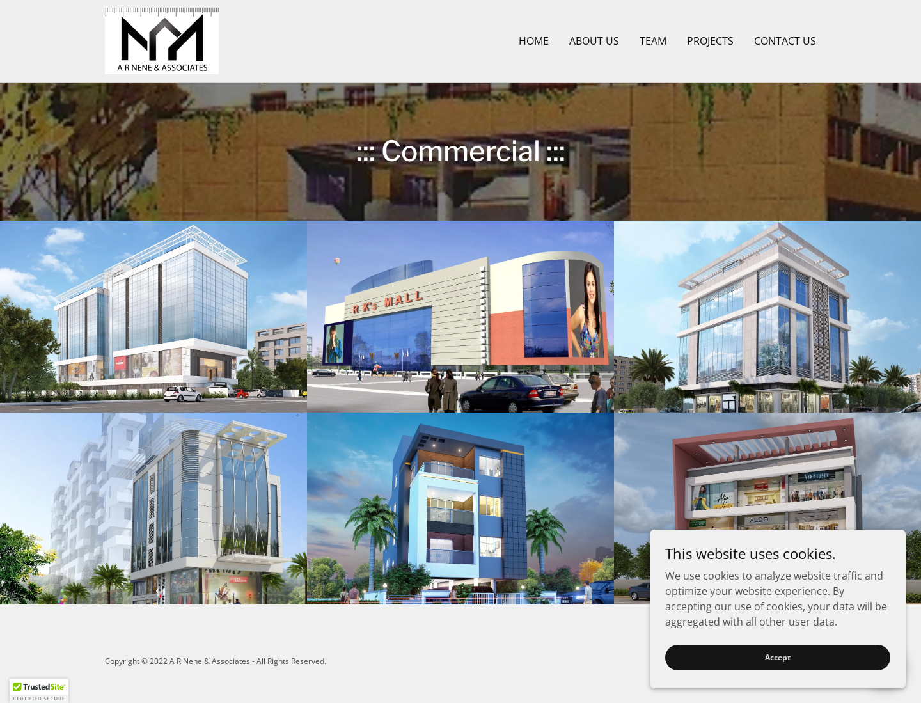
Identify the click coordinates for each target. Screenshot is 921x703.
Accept (778, 657)
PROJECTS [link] (710, 41)
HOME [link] (534, 41)
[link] (162, 40)
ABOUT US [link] (594, 41)
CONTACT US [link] (785, 41)
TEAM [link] (653, 41)
